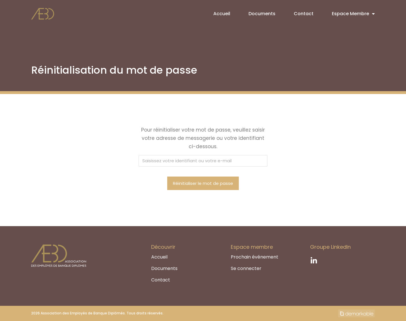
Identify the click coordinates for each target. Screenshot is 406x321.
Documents (262, 14)
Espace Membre (353, 14)
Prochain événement (254, 257)
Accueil (221, 14)
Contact (304, 14)
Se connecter (246, 268)
